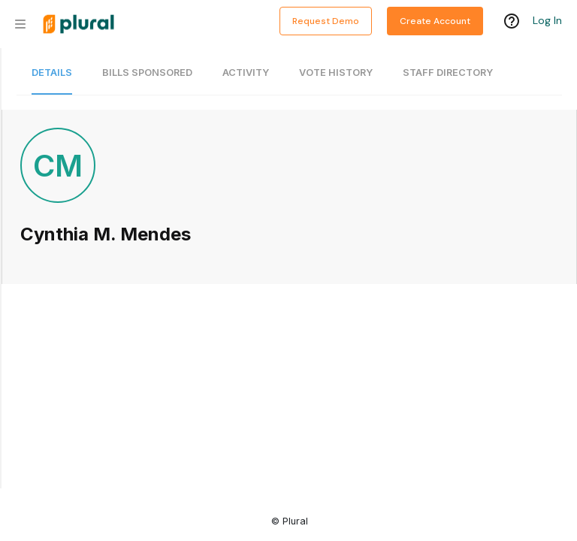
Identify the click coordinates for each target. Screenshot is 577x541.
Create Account (435, 21)
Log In (547, 20)
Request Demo (325, 21)
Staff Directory (448, 72)
